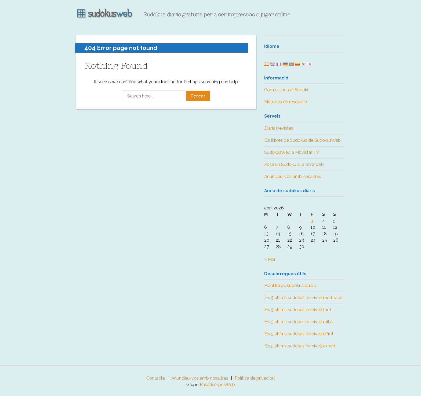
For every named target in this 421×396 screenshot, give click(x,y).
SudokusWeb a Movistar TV (291, 152)
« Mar (269, 259)
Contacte (155, 378)
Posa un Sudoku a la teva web (294, 164)
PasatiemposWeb (217, 384)
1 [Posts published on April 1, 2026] (288, 220)
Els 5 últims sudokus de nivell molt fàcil (303, 297)
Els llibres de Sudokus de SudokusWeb (302, 140)
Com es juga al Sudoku (287, 89)
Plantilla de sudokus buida (290, 285)
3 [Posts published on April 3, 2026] (312, 220)
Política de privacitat (255, 378)
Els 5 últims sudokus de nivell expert (300, 345)
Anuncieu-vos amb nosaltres (292, 176)
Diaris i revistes (278, 128)
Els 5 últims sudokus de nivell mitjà (298, 321)
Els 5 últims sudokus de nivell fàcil (297, 309)
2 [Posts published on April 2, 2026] (300, 220)
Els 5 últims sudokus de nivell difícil (298, 333)
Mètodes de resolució (285, 101)
